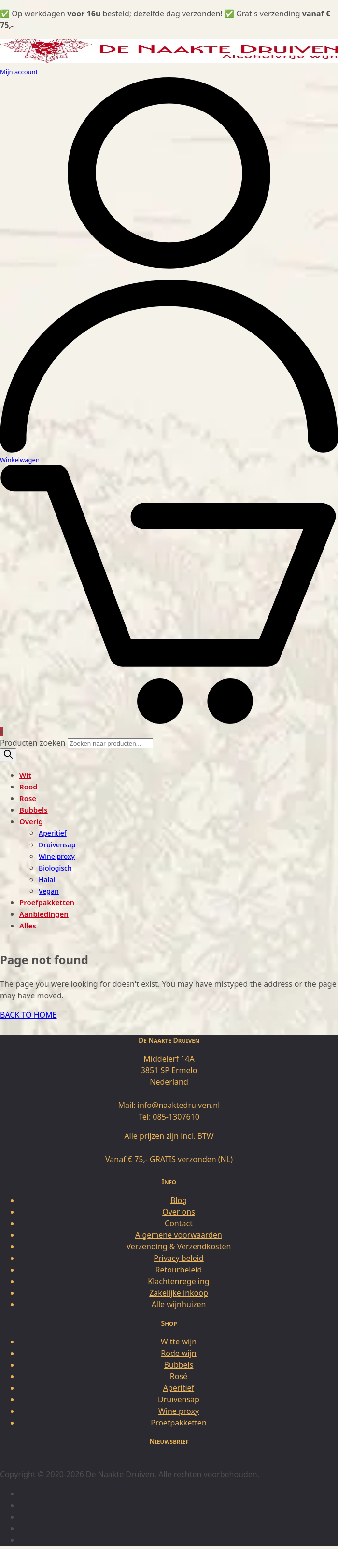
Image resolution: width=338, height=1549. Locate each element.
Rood (28, 786)
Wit (25, 775)
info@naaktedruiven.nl (179, 1105)
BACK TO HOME (28, 1015)
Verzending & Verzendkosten (179, 1246)
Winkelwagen (20, 460)
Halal (47, 879)
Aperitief (53, 833)
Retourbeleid (178, 1269)
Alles (27, 925)
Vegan (49, 891)
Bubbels (33, 810)
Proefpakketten (46, 902)
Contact (179, 1223)
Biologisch (55, 867)
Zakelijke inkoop (178, 1292)
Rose (27, 798)
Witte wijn (179, 1341)
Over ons (178, 1211)
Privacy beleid (179, 1258)
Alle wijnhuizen (179, 1304)
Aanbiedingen (44, 914)
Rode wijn (178, 1353)
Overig (31, 821)
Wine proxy (57, 856)
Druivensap (57, 844)
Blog (178, 1200)
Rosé (178, 1376)
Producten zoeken (34, 742)
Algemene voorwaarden (178, 1235)
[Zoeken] (8, 754)
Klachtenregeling (178, 1281)
